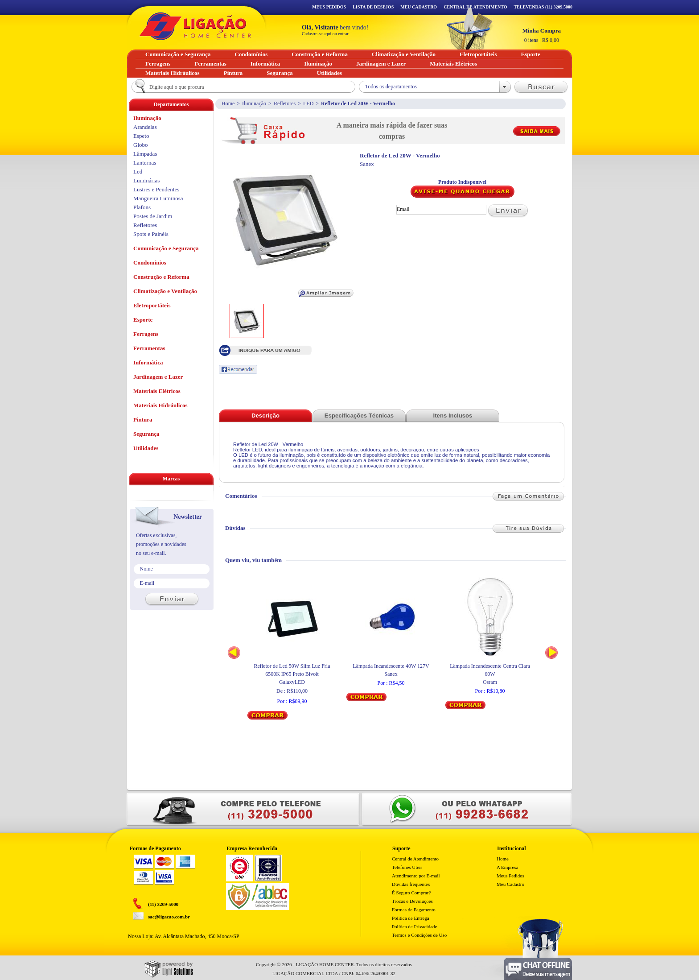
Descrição (265, 415)
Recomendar (238, 369)
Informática (148, 362)
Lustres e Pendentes (156, 189)
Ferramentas (149, 348)
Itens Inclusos (453, 415)
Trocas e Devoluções (412, 901)
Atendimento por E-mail (416, 875)
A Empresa (507, 867)
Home (228, 103)
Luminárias (146, 180)
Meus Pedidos (329, 6)
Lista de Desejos (373, 6)
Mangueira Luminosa (158, 198)
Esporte (142, 319)
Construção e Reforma (161, 276)
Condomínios (149, 262)
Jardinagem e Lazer (158, 376)
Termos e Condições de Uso (419, 935)
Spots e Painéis (151, 234)
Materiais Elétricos (157, 391)
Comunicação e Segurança (166, 248)
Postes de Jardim (152, 216)
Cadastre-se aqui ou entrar (325, 33)
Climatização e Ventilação (165, 291)
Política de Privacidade (414, 926)
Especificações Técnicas (359, 415)
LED (308, 103)
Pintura (142, 419)
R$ (541, 35)
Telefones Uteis (407, 867)
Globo (140, 144)
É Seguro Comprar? (411, 892)
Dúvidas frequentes (411, 884)
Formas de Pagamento (414, 909)
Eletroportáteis (152, 305)
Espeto (141, 135)
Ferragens (145, 334)
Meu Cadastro (418, 6)
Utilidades (145, 448)
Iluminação (254, 103)
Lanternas (144, 162)
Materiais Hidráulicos (160, 405)
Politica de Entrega (410, 918)
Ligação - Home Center (195, 26)
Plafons (142, 207)
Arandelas (145, 127)
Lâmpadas (145, 153)
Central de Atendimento (415, 858)
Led (137, 171)
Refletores (285, 103)
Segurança (146, 433)
